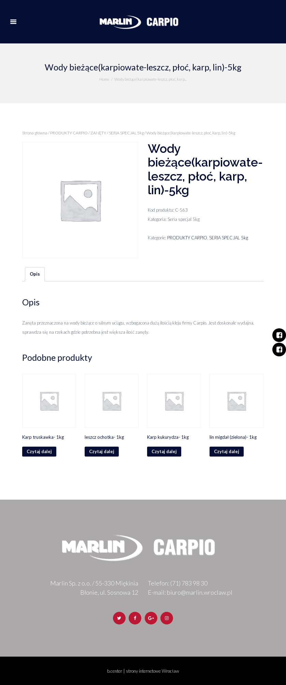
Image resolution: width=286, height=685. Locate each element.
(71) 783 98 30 (189, 583)
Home (104, 79)
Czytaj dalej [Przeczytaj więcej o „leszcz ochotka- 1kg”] (101, 451)
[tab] (35, 274)
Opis (35, 274)
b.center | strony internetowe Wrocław (143, 671)
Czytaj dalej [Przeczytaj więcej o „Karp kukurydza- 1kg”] (164, 451)
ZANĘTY (98, 132)
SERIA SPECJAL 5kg (126, 132)
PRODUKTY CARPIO (69, 132)
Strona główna (34, 132)
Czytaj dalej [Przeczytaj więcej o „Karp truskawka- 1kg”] (39, 451)
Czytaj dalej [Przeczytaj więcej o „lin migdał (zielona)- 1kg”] (226, 451)
